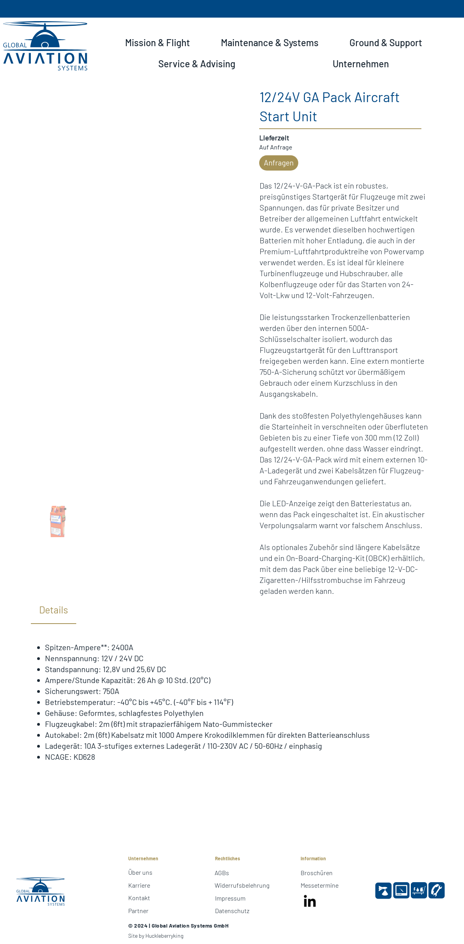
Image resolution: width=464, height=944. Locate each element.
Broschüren (317, 872)
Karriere (139, 885)
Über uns (140, 872)
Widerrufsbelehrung (242, 885)
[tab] (53, 610)
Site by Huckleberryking (155, 935)
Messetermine (320, 885)
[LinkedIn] (310, 901)
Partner (138, 910)
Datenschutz (232, 910)
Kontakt (139, 897)
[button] (157, 42)
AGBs (222, 872)
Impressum (230, 898)
